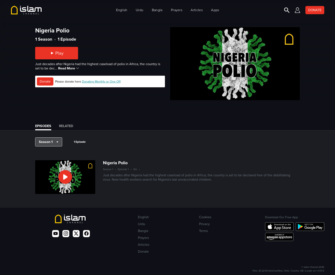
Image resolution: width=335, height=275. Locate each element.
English (121, 10)
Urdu (139, 10)
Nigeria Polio (115, 163)
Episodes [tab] (43, 125)
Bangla (157, 10)
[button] (48, 142)
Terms (203, 230)
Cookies (205, 217)
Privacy (204, 223)
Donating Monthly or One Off (101, 81)
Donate (45, 81)
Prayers (176, 10)
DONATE (314, 10)
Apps (215, 10)
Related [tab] (66, 125)
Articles (196, 10)
